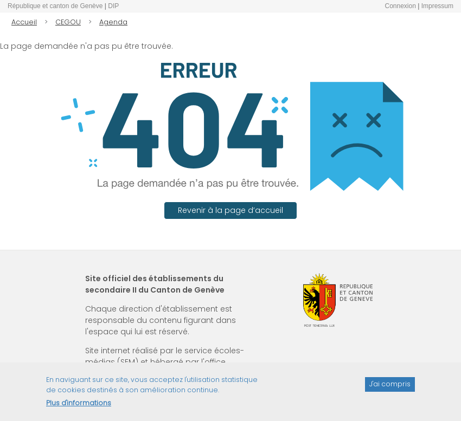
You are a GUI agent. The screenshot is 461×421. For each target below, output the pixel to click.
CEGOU (68, 22)
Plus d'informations (78, 406)
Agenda (113, 22)
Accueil (24, 22)
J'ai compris (390, 387)
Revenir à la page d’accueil (230, 210)
